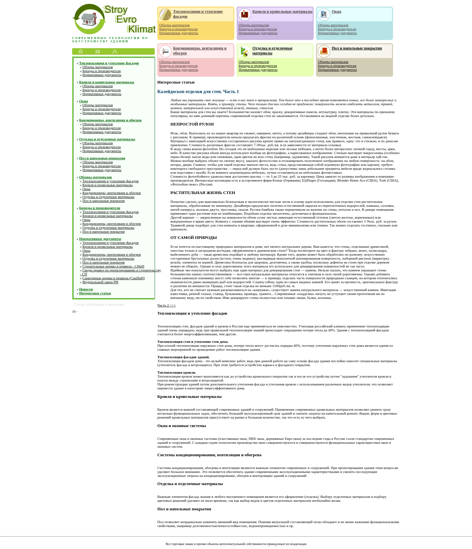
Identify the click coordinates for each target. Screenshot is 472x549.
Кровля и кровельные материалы (106, 82)
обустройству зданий (100, 41)
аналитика (116, 304)
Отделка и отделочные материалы (107, 139)
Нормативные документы (102, 75)
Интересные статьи (95, 293)
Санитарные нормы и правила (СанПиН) (114, 278)
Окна (83, 101)
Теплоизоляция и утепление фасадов (109, 63)
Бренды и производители (102, 71)
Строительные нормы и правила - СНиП (114, 266)
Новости (86, 289)
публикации (95, 304)
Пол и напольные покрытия (102, 158)
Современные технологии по (110, 38)
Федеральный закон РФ (101, 282)
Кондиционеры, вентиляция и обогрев (110, 120)
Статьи (79, 304)
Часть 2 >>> (166, 305)
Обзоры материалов (98, 67)
